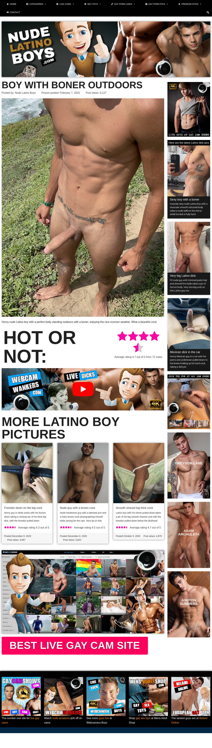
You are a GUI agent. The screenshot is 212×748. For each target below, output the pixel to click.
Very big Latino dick (183, 275)
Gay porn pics (158, 4)
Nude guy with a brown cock (77, 508)
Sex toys (94, 4)
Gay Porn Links (124, 4)
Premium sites (191, 4)
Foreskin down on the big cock (23, 508)
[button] (207, 12)
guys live (104, 733)
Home (13, 4)
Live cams (66, 4)
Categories (37, 4)
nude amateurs (61, 733)
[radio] (122, 336)
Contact (15, 12)
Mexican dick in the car (185, 352)
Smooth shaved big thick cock (134, 508)
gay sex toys (143, 733)
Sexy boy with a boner (184, 199)
